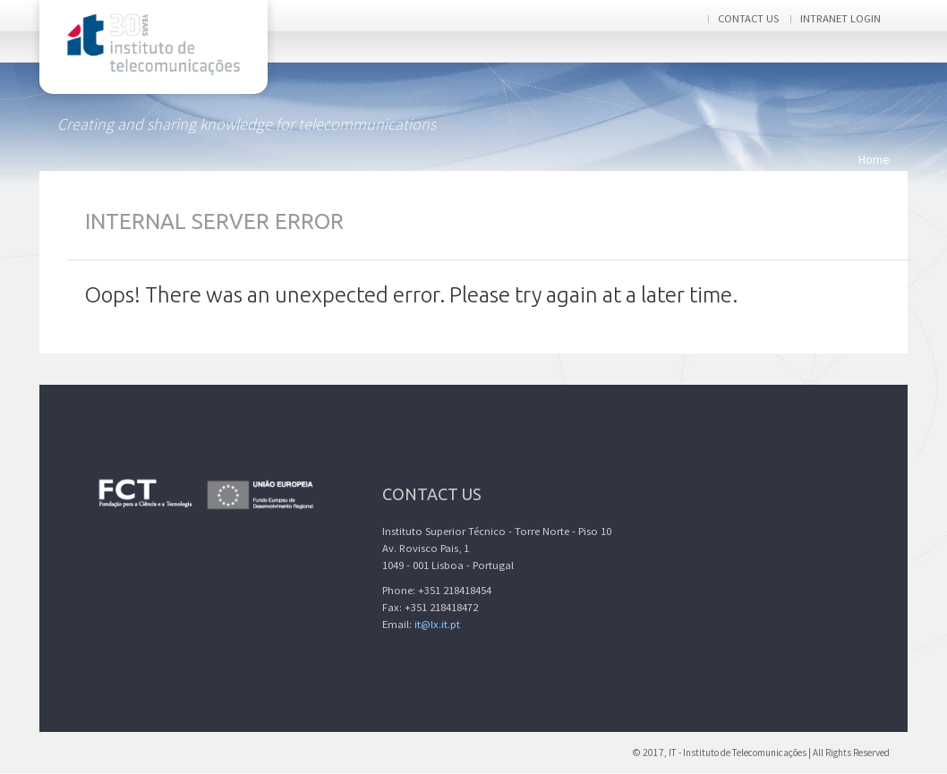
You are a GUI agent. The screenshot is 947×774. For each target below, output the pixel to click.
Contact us (748, 18)
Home (874, 159)
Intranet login (840, 18)
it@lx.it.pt (437, 624)
